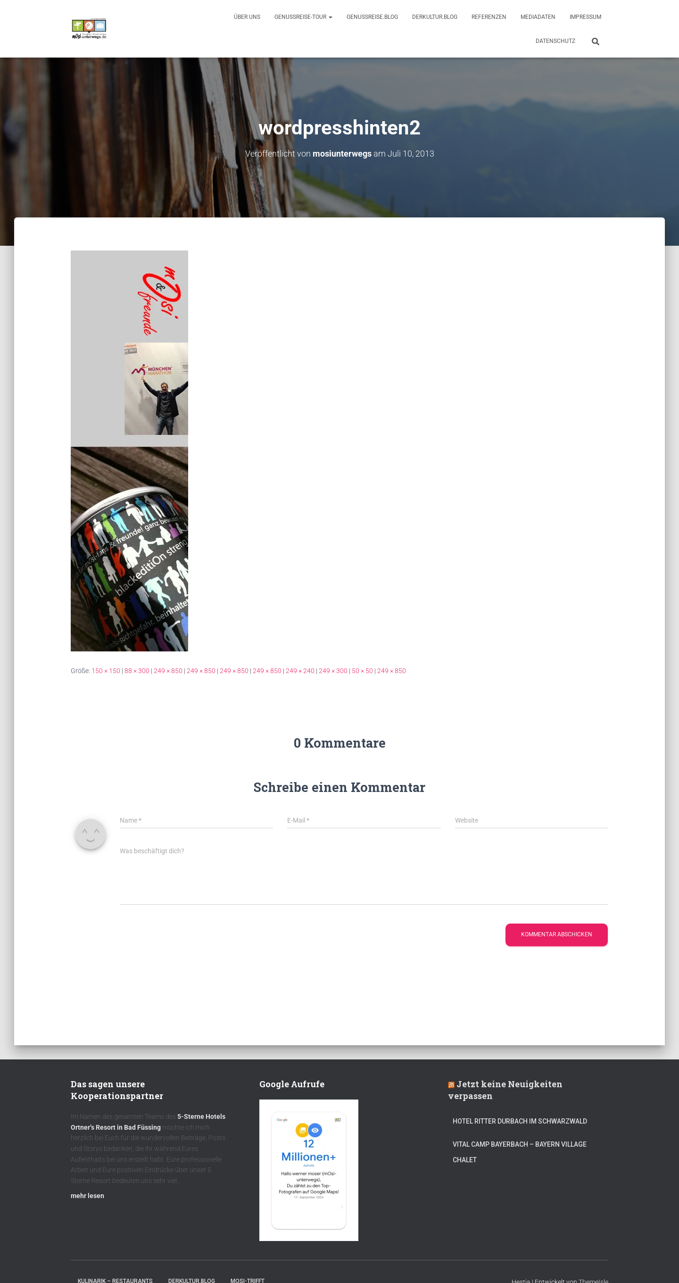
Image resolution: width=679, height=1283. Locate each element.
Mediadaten (538, 17)
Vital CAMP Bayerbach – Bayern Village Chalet (520, 1152)
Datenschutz (555, 41)
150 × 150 (105, 670)
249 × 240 (300, 670)
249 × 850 (168, 670)
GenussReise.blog (372, 17)
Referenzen (489, 17)
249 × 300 (333, 670)
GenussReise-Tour (303, 17)
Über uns (247, 17)
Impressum (585, 17)
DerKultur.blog (434, 17)
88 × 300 (136, 670)
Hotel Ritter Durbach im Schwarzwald (520, 1121)
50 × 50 (362, 670)
